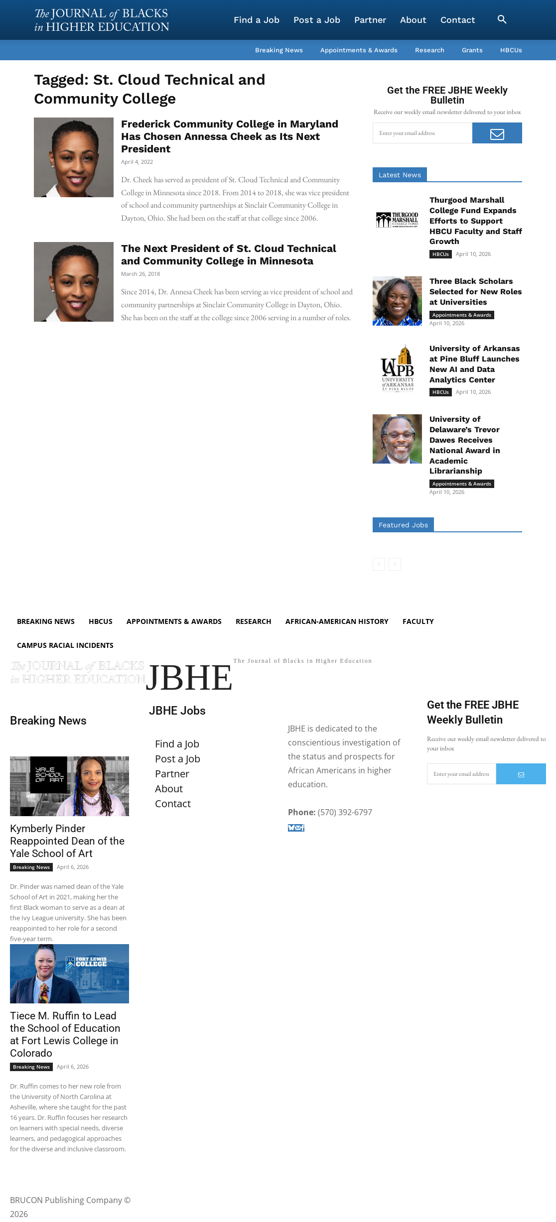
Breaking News (31, 867)
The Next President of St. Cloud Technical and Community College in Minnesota (228, 254)
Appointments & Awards (461, 314)
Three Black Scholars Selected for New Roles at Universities (475, 291)
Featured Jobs (403, 525)
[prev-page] (379, 564)
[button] (502, 20)
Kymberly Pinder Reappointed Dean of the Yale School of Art (67, 841)
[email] (422, 132)
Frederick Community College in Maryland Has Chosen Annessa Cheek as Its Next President (229, 136)
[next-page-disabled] (395, 564)
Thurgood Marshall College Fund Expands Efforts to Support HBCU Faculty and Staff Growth (475, 220)
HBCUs (440, 253)
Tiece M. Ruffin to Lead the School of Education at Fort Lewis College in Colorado (65, 1035)
